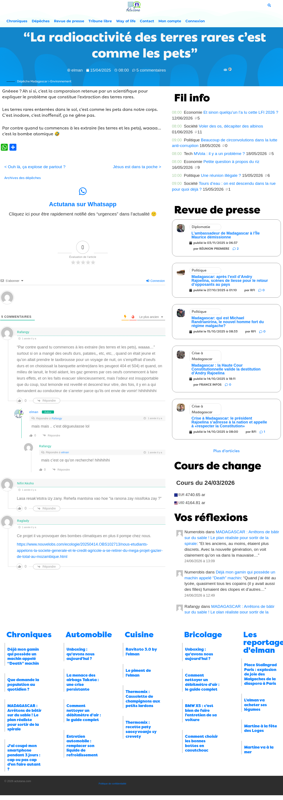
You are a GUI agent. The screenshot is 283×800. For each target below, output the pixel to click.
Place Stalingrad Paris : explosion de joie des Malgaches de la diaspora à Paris (260, 674)
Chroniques (16, 21)
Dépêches (41, 21)
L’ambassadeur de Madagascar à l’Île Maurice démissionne (225, 235)
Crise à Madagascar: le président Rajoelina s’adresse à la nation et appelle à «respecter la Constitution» (229, 422)
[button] (226, 451)
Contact (147, 21)
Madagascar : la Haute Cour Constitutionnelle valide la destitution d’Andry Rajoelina (226, 369)
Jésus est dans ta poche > (137, 166)
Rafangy (56, 418)
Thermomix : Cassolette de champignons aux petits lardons (143, 698)
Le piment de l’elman (138, 673)
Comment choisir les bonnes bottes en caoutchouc (201, 743)
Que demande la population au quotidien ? (23, 684)
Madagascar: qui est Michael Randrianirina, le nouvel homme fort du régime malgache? (227, 322)
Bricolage (203, 634)
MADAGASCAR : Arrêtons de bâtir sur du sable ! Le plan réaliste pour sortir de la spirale (232, 538)
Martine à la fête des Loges (260, 728)
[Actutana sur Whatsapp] (82, 191)
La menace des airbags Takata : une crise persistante (82, 682)
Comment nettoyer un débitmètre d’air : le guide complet (83, 712)
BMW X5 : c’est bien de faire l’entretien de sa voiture (201, 712)
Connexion (195, 21)
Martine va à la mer (259, 749)
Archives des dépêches (22, 178)
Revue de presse (69, 21)
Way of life (126, 21)
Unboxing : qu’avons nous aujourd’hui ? (80, 654)
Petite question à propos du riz (231, 161)
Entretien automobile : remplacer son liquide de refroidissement (82, 745)
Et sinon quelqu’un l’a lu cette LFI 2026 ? (240, 112)
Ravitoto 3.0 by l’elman (141, 651)
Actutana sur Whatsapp (83, 204)
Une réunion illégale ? (221, 175)
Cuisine (139, 634)
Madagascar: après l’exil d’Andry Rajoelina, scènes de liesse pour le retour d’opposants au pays (229, 281)
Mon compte (169, 21)
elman (33, 412)
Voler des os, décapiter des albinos (231, 126)
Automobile (89, 634)
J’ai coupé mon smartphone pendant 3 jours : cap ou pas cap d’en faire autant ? (24, 757)
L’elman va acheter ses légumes (255, 705)
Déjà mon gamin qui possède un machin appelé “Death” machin (23, 656)
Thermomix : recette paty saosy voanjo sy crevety (141, 729)
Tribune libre (100, 21)
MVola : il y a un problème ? (219, 153)
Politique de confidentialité (112, 783)
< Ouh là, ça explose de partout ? (34, 166)
